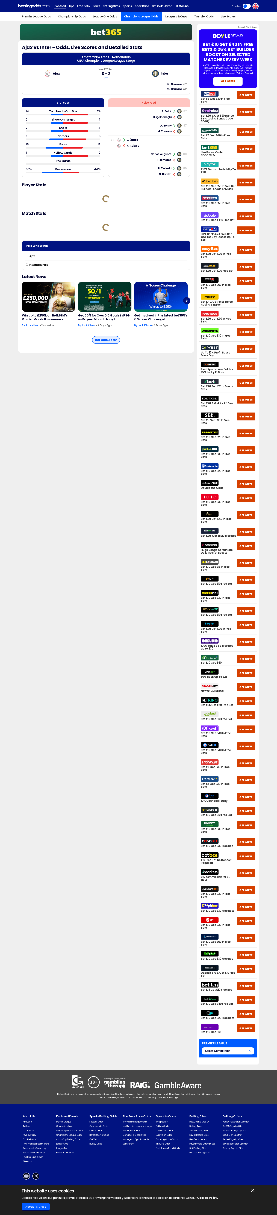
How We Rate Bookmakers (36, 1143)
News (96, 6)
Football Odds (96, 1121)
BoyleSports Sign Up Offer (235, 1143)
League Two (62, 1148)
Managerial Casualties (134, 1134)
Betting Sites (111, 6)
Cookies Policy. (207, 1198)
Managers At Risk (131, 1130)
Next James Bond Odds (168, 1148)
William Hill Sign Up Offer (234, 1130)
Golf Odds (94, 1139)
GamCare (174, 1094)
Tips (71, 6)
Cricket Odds (95, 1130)
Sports (127, 6)
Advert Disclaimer (247, 27)
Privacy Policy (29, 1134)
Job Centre (128, 1143)
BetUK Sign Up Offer (232, 1134)
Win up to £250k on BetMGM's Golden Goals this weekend (44, 317)
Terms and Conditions (34, 1152)
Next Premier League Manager (137, 1126)
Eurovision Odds (164, 1134)
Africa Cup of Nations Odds (70, 1130)
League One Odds (105, 16)
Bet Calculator (162, 6)
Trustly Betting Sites (198, 1130)
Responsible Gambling (34, 1148)
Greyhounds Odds (98, 1126)
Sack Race (142, 6)
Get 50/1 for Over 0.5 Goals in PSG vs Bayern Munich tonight (104, 317)
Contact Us (28, 1130)
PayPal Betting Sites (198, 1134)
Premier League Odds (36, 16)
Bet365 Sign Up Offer (233, 1126)
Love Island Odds (164, 1130)
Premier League (63, 1121)
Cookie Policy (29, 1139)
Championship (64, 1126)
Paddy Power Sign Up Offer (236, 1121)
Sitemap (27, 1161)
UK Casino (182, 6)
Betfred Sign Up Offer (233, 1139)
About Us (27, 1121)
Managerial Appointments (136, 1139)
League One (62, 1143)
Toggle (247, 6)
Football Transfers (65, 1152)
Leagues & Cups (176, 16)
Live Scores (228, 16)
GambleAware (188, 1094)
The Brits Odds (163, 1143)
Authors (27, 1126)
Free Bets (83, 6)
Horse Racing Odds (99, 1134)
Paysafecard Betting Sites (202, 1143)
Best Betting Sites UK (199, 1121)
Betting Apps (195, 1126)
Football (60, 6)
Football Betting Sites (199, 1152)
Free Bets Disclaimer (32, 1156)
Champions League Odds (141, 16)
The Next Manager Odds (135, 1121)
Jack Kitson (32, 325)
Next (186, 300)
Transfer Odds (204, 16)
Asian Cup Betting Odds (68, 1139)
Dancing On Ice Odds (167, 1139)
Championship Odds (72, 16)
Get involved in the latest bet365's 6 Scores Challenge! (160, 317)
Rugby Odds (95, 1143)
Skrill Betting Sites (197, 1148)
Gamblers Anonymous (208, 1094)
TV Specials (162, 1121)
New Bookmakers (198, 1139)
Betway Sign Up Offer (233, 1148)
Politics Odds (162, 1126)
